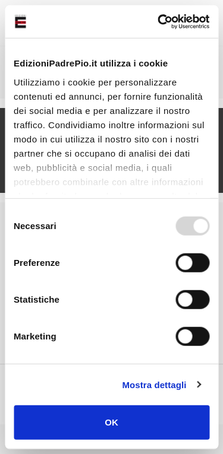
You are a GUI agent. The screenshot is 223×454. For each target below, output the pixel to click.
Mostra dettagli (154, 384)
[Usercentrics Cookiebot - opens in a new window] (158, 21)
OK (111, 422)
